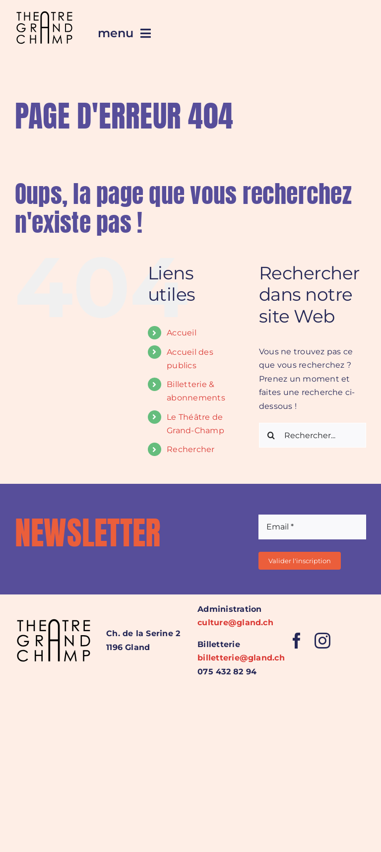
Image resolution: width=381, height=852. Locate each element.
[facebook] (297, 641)
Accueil (181, 332)
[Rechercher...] (312, 435)
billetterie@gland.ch (241, 657)
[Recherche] (271, 435)
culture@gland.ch (235, 622)
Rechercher (190, 449)
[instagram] (322, 641)
